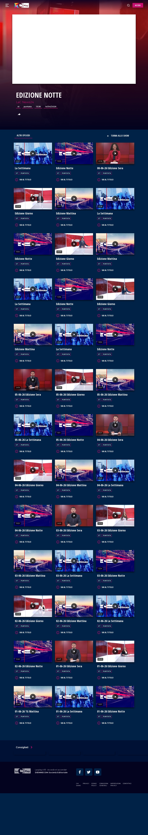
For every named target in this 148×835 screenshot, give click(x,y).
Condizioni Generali (103, 826)
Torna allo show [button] (118, 135)
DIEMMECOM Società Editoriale (51, 814)
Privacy (86, 825)
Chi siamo (78, 826)
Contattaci (127, 825)
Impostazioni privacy (115, 826)
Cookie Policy (94, 826)
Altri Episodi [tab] (23, 135)
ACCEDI (138, 5)
